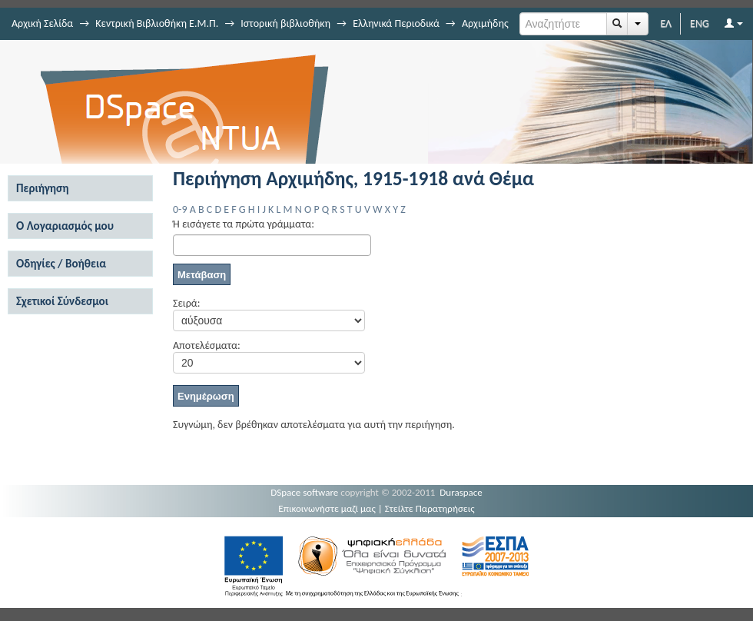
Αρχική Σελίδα (42, 23)
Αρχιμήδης (485, 23)
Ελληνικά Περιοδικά (396, 23)
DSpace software (304, 492)
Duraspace (461, 492)
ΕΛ (666, 23)
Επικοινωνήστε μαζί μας (327, 508)
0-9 (180, 209)
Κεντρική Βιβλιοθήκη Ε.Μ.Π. (156, 23)
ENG (699, 23)
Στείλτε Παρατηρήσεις (430, 508)
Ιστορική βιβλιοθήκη (285, 23)
